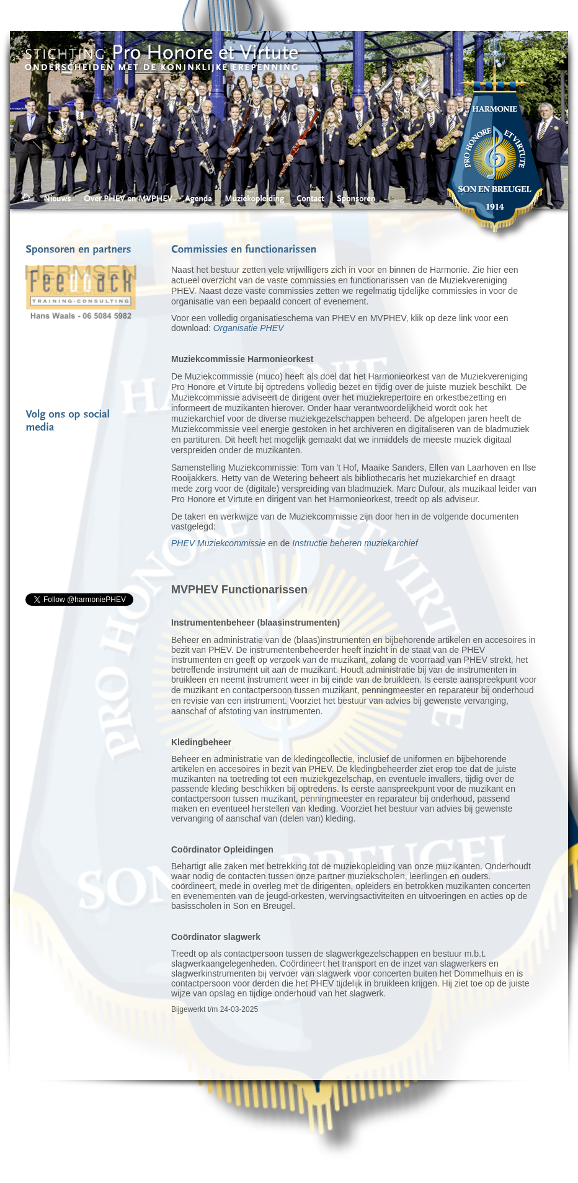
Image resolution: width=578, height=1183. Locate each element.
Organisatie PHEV (248, 328)
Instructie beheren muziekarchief (354, 543)
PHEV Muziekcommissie (218, 543)
